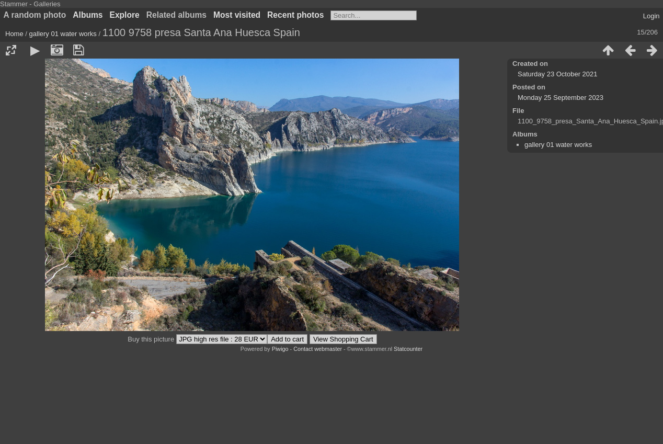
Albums (87, 14)
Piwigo (280, 349)
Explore (125, 14)
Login (651, 16)
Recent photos (295, 14)
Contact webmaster (317, 349)
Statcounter (408, 349)
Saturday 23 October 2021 (558, 74)
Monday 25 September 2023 (560, 97)
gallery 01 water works (63, 34)
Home (14, 34)
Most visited (236, 14)
